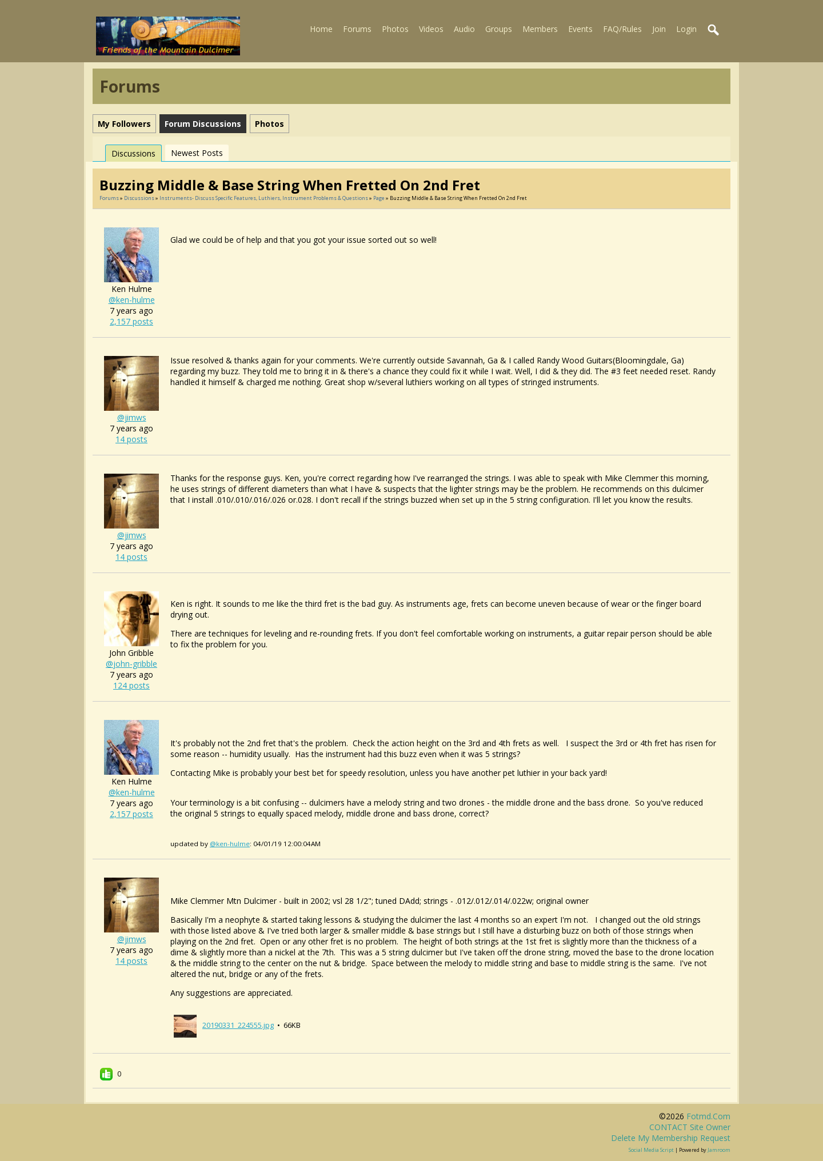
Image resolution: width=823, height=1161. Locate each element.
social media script (651, 1150)
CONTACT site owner (689, 1127)
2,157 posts (131, 321)
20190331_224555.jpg (238, 1025)
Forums (357, 28)
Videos (431, 28)
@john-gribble (131, 663)
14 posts (131, 439)
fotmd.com (708, 1116)
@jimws (131, 417)
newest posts (197, 152)
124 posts (131, 685)
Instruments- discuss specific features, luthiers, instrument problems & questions (263, 198)
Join (659, 28)
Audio (464, 28)
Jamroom (719, 1150)
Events (580, 28)
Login (686, 28)
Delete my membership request (670, 1137)
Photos (395, 28)
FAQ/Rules (622, 28)
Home (321, 28)
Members (540, 28)
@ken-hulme (132, 299)
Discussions (133, 153)
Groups (498, 28)
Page (379, 198)
